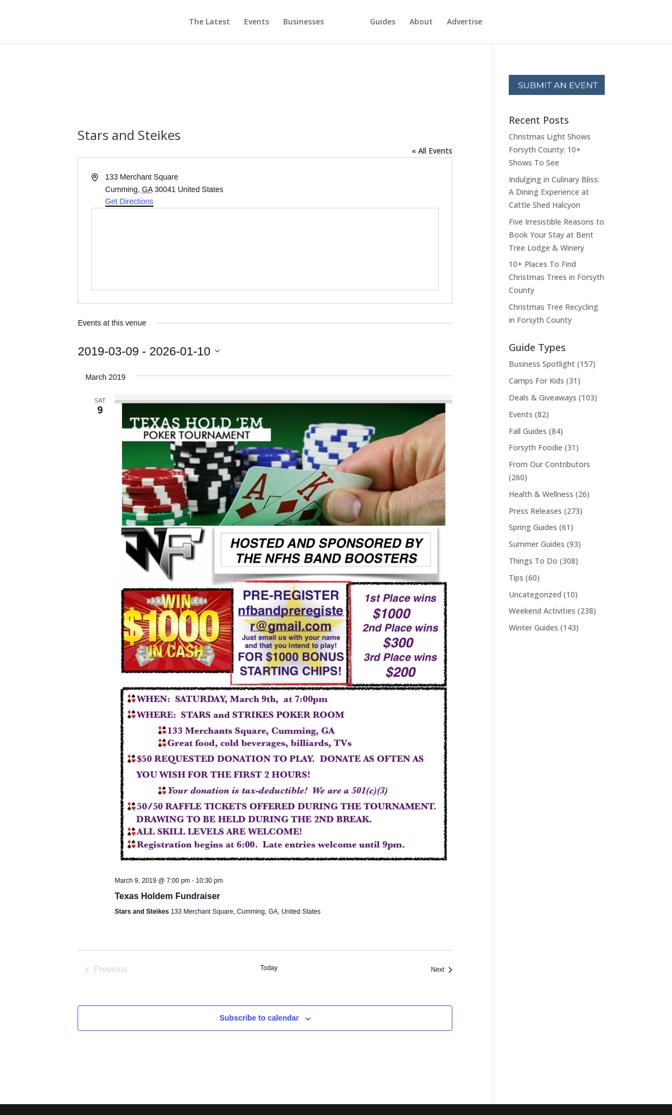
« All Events (432, 150)
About (441, 22)
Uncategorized (535, 594)
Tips (516, 577)
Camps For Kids (536, 380)
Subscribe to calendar (259, 1018)
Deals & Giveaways (543, 397)
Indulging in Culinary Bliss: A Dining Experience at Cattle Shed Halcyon (554, 192)
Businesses (283, 22)
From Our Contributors (549, 464)
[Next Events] (441, 970)
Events (236, 22)
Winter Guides (533, 627)
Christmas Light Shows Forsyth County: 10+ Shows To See (550, 149)
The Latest (189, 22)
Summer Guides (537, 544)
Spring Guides (533, 527)
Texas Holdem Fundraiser (167, 896)
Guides (402, 22)
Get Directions (129, 201)
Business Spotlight (542, 364)
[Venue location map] (265, 249)
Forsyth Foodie (535, 447)
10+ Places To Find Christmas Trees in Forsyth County (556, 277)
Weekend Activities (542, 611)
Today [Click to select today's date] (269, 968)
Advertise (484, 22)
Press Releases (535, 511)
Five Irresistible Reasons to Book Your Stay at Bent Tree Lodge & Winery (556, 234)
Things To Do (533, 561)
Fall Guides (528, 431)
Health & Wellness (541, 494)
